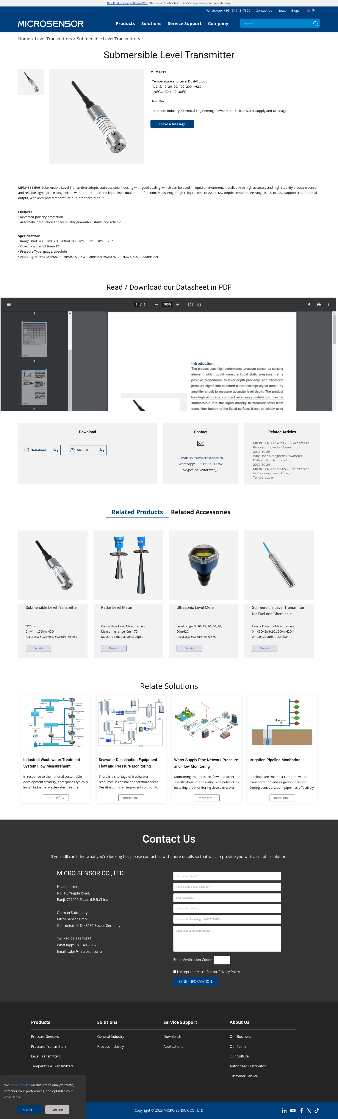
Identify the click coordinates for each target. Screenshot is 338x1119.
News (282, 10)
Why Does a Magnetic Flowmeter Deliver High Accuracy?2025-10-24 (277, 460)
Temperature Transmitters (52, 1066)
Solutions (151, 23)
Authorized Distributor (248, 1066)
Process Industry (110, 1046)
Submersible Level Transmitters (108, 39)
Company (218, 23)
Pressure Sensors (45, 1036)
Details (39, 648)
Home (24, 39)
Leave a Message (172, 124)
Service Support (185, 23)
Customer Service (244, 1076)
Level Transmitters (53, 39)
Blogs (295, 10)
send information (195, 981)
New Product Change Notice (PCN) (127, 3)
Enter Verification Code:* (193, 959)
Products (125, 23)
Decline (57, 1109)
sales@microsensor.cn (206, 458)
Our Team (238, 1046)
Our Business (240, 1036)
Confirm (29, 1109)
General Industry (110, 1036)
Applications (173, 1046)
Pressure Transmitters (49, 1046)
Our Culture (239, 1056)
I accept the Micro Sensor (208, 971)
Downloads (172, 1036)
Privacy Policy (229, 971)
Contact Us (264, 10)
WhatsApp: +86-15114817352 (228, 10)
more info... (56, 798)
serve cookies (20, 1085)
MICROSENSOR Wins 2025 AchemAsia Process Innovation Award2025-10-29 (281, 447)
